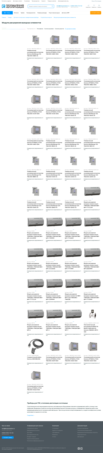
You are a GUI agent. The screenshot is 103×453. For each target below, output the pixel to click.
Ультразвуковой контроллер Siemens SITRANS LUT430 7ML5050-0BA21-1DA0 (54, 82)
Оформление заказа (32, 428)
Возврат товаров (31, 436)
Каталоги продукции (82, 428)
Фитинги (16, 12)
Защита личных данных (33, 438)
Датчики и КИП (65, 12)
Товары (7, 12)
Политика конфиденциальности (35, 440)
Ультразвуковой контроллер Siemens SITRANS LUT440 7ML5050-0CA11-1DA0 (35, 111)
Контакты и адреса (6, 1)
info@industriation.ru (63, 6)
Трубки (22, 12)
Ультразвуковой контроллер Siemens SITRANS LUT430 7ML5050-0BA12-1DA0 (35, 82)
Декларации (80, 436)
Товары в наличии (52, 1)
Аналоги (43, 1)
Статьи (54, 436)
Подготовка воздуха (54, 12)
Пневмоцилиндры (42, 12)
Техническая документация (84, 430)
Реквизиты (55, 434)
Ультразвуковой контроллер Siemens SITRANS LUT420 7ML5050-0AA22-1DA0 (35, 387)
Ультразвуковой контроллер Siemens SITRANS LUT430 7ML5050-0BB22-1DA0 (92, 82)
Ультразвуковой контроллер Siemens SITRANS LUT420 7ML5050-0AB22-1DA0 (73, 52)
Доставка (29, 432)
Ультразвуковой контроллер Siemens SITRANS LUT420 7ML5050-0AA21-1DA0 (92, 358)
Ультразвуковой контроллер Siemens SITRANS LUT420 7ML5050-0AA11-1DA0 (54, 358)
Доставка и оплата (17, 1)
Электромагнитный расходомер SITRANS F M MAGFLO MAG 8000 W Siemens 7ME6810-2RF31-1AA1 (91, 328)
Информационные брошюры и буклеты (87, 432)
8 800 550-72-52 (76, 6)
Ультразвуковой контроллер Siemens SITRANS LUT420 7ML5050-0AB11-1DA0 (35, 142)
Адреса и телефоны (57, 430)
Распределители (31, 12)
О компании (27, 1)
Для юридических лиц (63, 1)
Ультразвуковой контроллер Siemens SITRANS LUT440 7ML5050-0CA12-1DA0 (54, 111)
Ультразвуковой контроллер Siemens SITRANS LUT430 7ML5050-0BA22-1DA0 (73, 82)
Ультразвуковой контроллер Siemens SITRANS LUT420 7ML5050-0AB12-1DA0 (54, 52)
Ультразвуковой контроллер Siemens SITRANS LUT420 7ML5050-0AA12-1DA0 (73, 358)
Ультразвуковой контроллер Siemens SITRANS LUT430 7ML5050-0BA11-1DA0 (92, 52)
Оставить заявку (96, 12)
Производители (35, 1)
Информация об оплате (33, 430)
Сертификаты (55, 432)
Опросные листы (81, 434)
